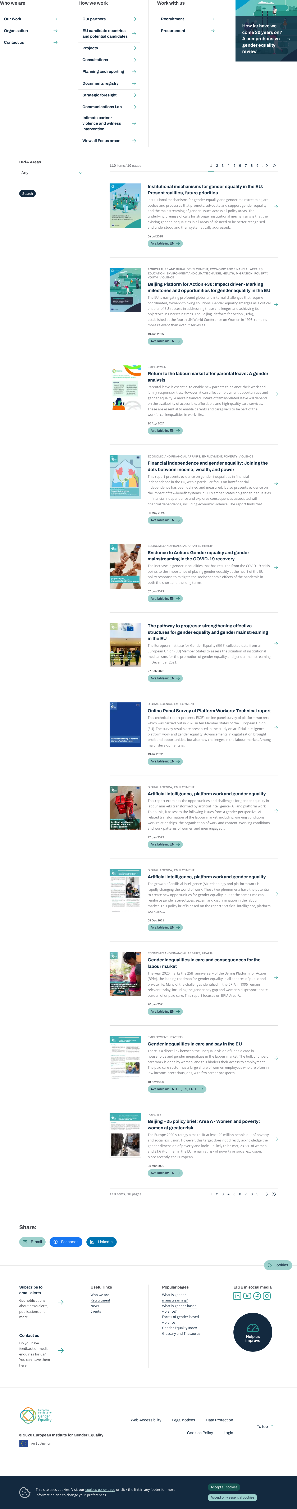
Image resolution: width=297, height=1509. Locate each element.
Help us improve (252, 1339)
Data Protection (219, 1420)
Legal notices (183, 1420)
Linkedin (237, 1296)
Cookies (281, 1265)
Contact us (29, 1336)
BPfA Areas (30, 162)
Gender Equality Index (203, 12)
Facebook (257, 1296)
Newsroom (73, 12)
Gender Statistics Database (238, 12)
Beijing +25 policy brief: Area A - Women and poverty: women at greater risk (204, 1124)
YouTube (247, 1296)
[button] (32, 1242)
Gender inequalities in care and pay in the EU (195, 1044)
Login (228, 1433)
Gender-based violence (171, 12)
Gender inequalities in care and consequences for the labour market (204, 963)
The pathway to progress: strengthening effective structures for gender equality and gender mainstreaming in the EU (208, 632)
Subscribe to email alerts (30, 1290)
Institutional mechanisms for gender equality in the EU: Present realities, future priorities (205, 189)
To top (262, 1426)
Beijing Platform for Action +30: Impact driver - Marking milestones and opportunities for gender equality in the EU (209, 287)
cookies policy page (100, 1489)
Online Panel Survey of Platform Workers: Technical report (209, 710)
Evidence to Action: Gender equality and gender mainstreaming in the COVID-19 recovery (198, 555)
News (95, 1306)
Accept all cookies (224, 1487)
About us (267, 12)
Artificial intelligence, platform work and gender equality (207, 793)
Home (28, 40)
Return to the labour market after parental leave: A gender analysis (208, 376)
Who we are (100, 1295)
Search (287, 13)
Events (96, 1311)
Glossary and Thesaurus (181, 1333)
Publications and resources (103, 12)
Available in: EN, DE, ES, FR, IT (174, 1089)
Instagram (267, 1296)
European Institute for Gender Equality (29, 12)
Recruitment (100, 1300)
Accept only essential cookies (232, 1497)
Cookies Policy (200, 1433)
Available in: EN (162, 243)
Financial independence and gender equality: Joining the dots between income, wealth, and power (208, 466)
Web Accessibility (146, 1420)
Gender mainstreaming (138, 12)
